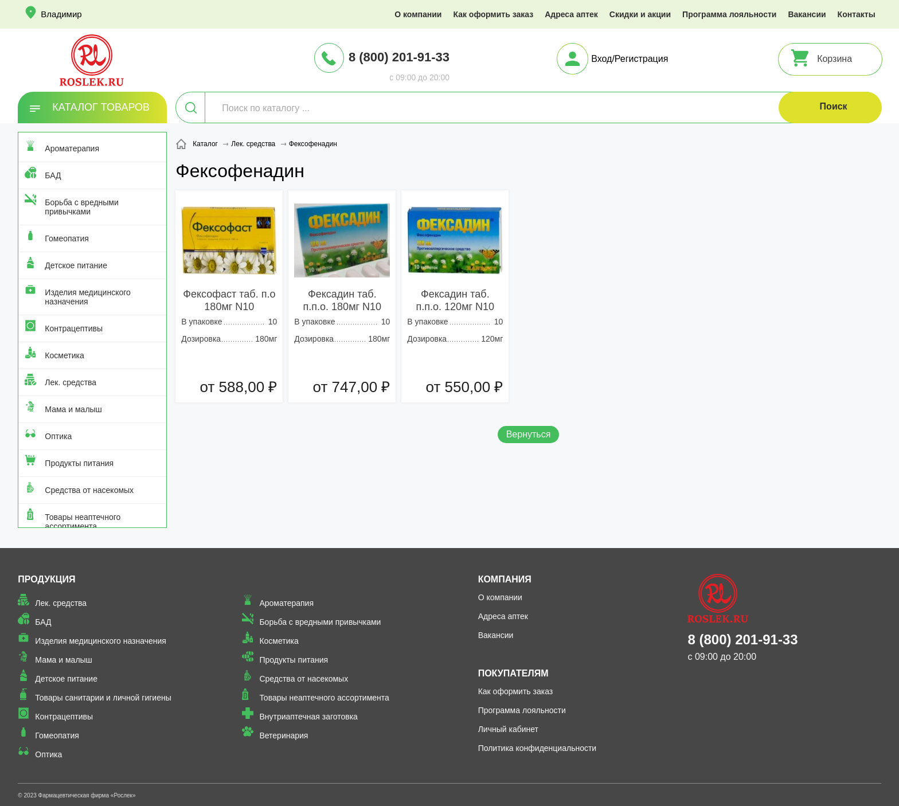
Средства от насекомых (89, 490)
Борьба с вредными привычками (81, 207)
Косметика (64, 355)
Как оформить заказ (493, 14)
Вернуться (528, 434)
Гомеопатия (67, 238)
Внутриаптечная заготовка (308, 716)
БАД (53, 175)
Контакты (856, 14)
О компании (417, 14)
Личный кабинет (508, 729)
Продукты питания (79, 463)
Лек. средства (70, 382)
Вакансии (807, 14)
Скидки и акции (640, 14)
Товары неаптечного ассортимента (82, 521)
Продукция (46, 579)
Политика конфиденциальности (537, 748)
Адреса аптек (571, 14)
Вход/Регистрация (629, 59)
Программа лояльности (729, 14)
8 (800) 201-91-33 (399, 57)
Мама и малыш (73, 409)
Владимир (61, 14)
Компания (504, 579)
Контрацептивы (74, 328)
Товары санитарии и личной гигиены (103, 697)
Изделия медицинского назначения (87, 297)
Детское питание (76, 265)
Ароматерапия (72, 148)
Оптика (58, 436)
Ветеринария (283, 735)
